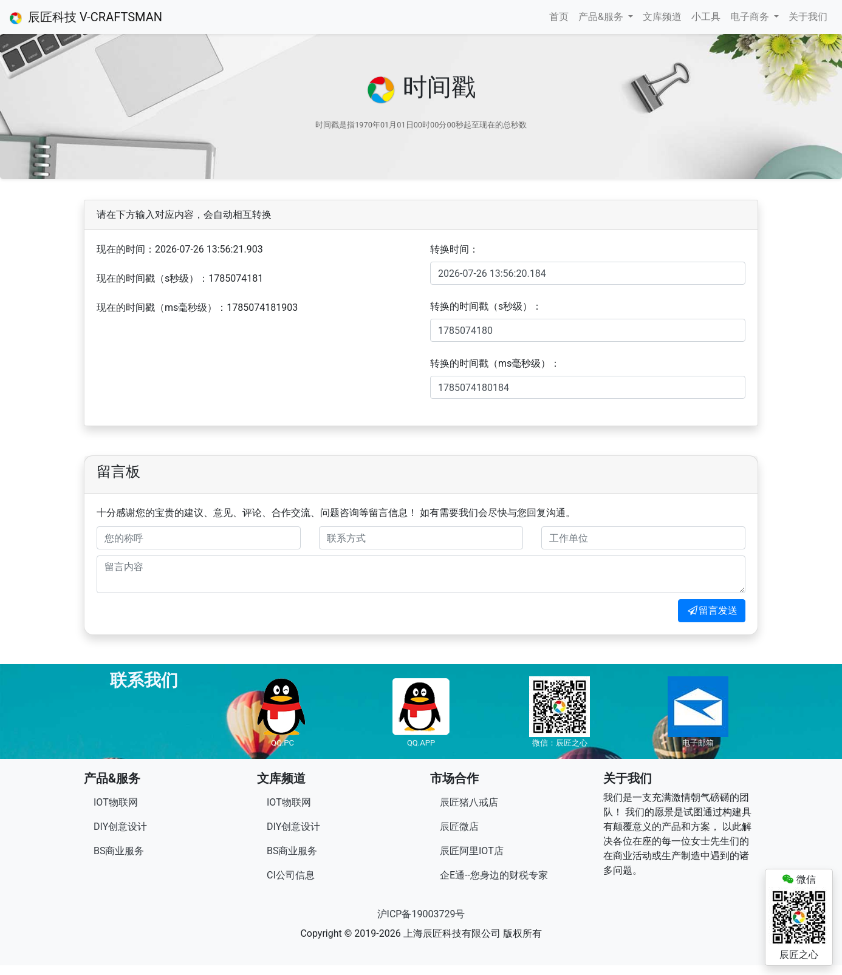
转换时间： (454, 249)
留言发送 (712, 610)
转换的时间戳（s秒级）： (486, 306)
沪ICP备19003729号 (421, 914)
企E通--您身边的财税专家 (494, 875)
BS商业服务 (119, 851)
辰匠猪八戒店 (469, 802)
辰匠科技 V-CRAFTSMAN (86, 17)
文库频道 (662, 16)
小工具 (705, 16)
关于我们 (808, 16)
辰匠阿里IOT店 (472, 851)
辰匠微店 (459, 826)
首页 (559, 16)
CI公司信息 (291, 875)
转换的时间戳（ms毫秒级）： (495, 363)
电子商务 (751, 16)
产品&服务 (602, 16)
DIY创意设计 (120, 826)
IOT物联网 (116, 802)
